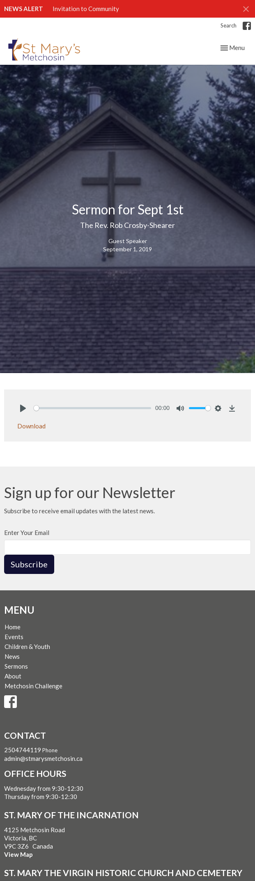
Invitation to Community (86, 8)
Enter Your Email (26, 532)
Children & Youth (27, 646)
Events (14, 636)
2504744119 (22, 750)
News (12, 656)
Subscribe (29, 564)
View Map (18, 854)
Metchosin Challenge (33, 686)
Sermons (16, 666)
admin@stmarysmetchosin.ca (43, 758)
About (13, 676)
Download (31, 426)
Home (13, 627)
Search (229, 25)
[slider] (92, 408)
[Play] (23, 408)
